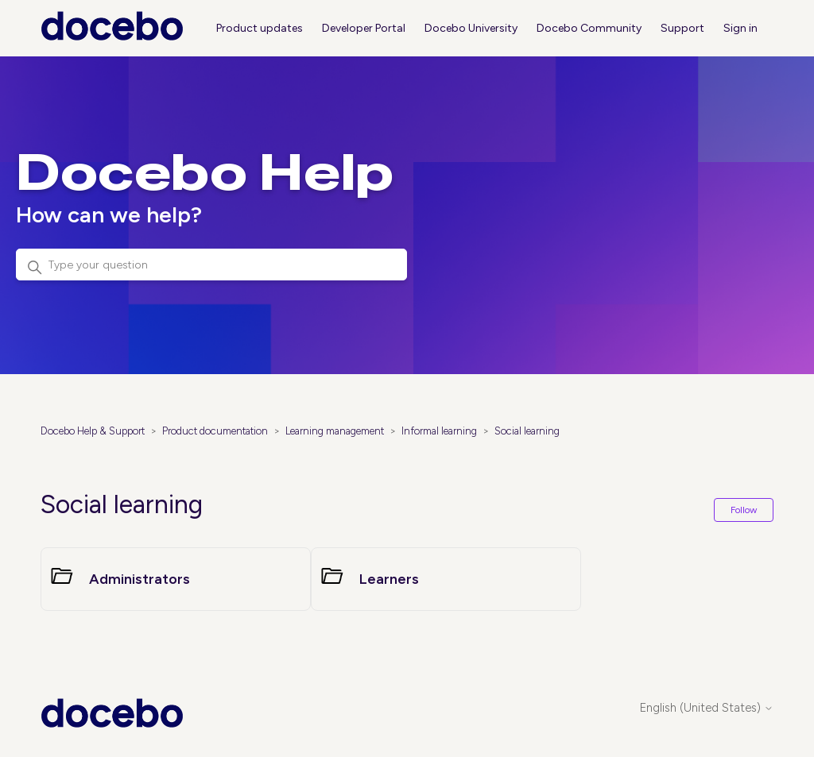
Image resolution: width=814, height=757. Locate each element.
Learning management (334, 431)
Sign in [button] (740, 28)
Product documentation (215, 431)
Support (682, 28)
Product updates (259, 28)
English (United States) (706, 708)
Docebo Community (589, 28)
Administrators (139, 579)
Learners (389, 579)
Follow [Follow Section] (744, 510)
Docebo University (470, 28)
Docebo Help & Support (93, 431)
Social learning (527, 431)
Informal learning (439, 431)
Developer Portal (363, 28)
